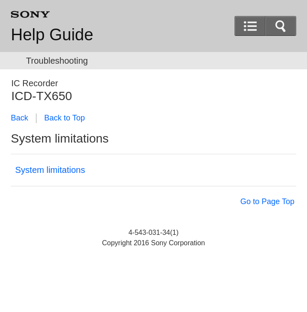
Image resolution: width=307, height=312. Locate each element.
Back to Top (64, 118)
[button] (280, 26)
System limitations (50, 170)
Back (19, 118)
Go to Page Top (267, 201)
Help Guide (52, 34)
